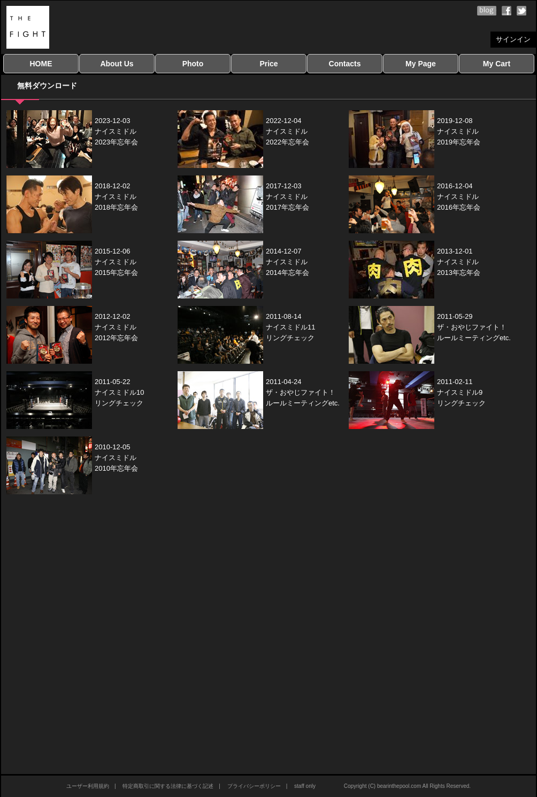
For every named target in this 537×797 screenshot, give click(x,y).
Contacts (345, 63)
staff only (305, 786)
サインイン (513, 39)
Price (268, 63)
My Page (420, 63)
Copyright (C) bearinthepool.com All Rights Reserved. (407, 786)
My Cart (496, 63)
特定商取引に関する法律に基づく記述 (167, 786)
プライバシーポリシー (254, 786)
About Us (116, 63)
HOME (41, 63)
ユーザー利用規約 (87, 786)
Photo (193, 63)
